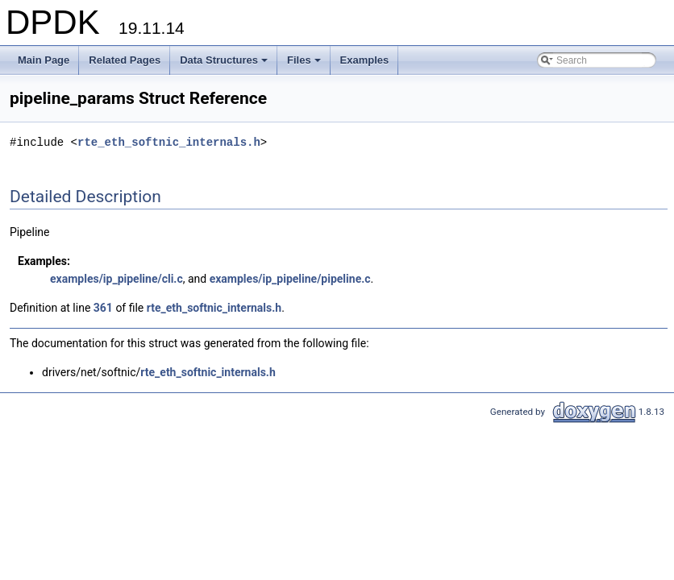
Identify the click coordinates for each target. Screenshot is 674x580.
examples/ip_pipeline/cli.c (116, 278)
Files (305, 64)
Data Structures (225, 64)
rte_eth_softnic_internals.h (168, 142)
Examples (364, 60)
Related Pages (124, 60)
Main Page (43, 60)
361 (103, 307)
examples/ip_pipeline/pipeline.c (290, 278)
